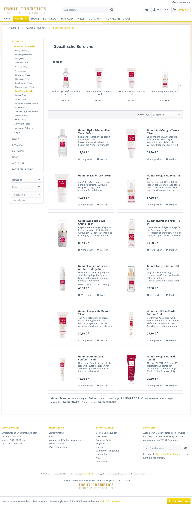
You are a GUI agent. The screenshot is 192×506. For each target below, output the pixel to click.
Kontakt (53, 436)
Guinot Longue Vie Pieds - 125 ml (162, 358)
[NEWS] (81, 18)
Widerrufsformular (58, 447)
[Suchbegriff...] (88, 10)
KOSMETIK (17, 41)
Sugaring (100, 443)
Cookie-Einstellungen (106, 432)
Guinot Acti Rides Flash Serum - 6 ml (161, 313)
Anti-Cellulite (20, 99)
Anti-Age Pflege (21, 66)
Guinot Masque (60, 398)
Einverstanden (179, 501)
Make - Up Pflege (22, 115)
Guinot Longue (79, 398)
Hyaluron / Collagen (23, 128)
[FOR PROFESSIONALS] (118, 18)
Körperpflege (20, 95)
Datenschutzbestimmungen (170, 454)
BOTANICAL (18, 145)
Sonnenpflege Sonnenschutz (27, 111)
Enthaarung (20, 119)
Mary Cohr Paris (22, 123)
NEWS (15, 157)
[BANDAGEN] (67, 18)
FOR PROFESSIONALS (22, 169)
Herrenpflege (21, 107)
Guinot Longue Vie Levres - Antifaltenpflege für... (94, 267)
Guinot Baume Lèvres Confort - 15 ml (91, 358)
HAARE (15, 139)
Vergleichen (85, 159)
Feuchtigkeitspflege (23, 54)
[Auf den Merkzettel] (102, 159)
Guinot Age (114, 398)
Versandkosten (88, 474)
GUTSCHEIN (18, 163)
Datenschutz (102, 454)
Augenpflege (20, 71)
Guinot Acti (56, 402)
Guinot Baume (152, 398)
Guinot (93, 398)
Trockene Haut (21, 62)
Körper (17, 132)
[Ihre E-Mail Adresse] (162, 448)
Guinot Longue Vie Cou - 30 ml (163, 267)
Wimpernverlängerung (107, 450)
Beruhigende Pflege (23, 83)
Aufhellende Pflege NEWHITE (27, 103)
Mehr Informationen (110, 501)
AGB (98, 457)
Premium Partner (105, 440)
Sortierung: (143, 114)
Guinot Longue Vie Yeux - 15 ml (165, 93)
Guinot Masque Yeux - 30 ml (132, 93)
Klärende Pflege (22, 79)
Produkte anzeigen (26, 195)
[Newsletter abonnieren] (185, 448)
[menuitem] (88, 10)
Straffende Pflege (22, 75)
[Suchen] (112, 10)
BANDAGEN (18, 151)
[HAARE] (35, 18)
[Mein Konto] (160, 10)
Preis (14, 186)
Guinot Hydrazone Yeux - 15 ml (163, 222)
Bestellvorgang (56, 432)
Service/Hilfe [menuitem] (180, 2)
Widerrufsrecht (56, 443)
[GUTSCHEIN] (95, 18)
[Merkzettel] (147, 10)
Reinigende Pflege (23, 50)
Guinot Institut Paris (24, 46)
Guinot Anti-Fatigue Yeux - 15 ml (99, 93)
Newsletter (101, 436)
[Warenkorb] (180, 10)
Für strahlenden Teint (24, 87)
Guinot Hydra (71, 402)
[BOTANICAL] (49, 18)
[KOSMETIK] (21, 18)
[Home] (7, 18)
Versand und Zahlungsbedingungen (67, 440)
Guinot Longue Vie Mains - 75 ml (94, 313)
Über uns (100, 447)
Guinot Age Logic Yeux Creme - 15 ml (91, 222)
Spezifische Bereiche (24, 91)
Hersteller (17, 179)
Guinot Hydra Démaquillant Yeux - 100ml (66, 93)
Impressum (101, 461)
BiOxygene (19, 58)
